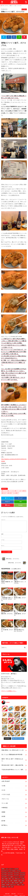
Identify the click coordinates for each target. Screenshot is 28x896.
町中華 (3, 820)
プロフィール (5, 799)
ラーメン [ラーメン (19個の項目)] (22, 876)
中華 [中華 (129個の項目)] (10, 878)
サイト (2, 545)
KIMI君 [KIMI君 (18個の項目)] (3, 868)
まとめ (3, 790)
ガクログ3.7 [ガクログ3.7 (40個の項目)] (16, 874)
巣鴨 (25, 490)
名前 (2, 534)
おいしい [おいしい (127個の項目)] (11, 868)
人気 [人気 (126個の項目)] (13, 878)
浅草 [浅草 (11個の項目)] (2, 882)
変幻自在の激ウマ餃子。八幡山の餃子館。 (13, 765)
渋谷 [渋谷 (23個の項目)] (5, 882)
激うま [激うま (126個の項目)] (9, 882)
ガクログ (4, 490)
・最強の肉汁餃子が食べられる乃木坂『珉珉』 (13, 845)
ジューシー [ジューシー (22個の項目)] (16, 876)
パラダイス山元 (6, 794)
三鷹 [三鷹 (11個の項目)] (2, 878)
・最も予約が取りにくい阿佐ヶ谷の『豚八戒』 (13, 847)
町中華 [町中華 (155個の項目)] (7, 884)
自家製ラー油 (11, 493)
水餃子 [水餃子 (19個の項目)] (23, 880)
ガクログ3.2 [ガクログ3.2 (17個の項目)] (10, 872)
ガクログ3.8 (11, 490)
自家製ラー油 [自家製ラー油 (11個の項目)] (4, 886)
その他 (3, 785)
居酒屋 (3, 812)
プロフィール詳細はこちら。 (9, 691)
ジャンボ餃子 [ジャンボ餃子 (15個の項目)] (10, 876)
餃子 (17, 493)
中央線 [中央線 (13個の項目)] (6, 878)
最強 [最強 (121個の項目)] (19, 880)
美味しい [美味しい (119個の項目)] (19, 884)
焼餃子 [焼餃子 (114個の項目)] (21, 882)
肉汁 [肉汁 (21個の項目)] (23, 884)
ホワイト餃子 (19, 490)
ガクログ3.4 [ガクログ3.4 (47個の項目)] (22, 872)
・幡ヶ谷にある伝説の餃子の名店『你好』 (12, 843)
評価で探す (13, 893)
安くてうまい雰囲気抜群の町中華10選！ (12, 754)
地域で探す (7, 893)
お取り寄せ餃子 (6, 781)
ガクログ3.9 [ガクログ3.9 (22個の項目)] (4, 876)
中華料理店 (5, 807)
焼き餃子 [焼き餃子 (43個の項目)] (17, 882)
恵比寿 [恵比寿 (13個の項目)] (3, 880)
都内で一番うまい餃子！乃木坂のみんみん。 (12, 759)
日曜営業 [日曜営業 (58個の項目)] (15, 880)
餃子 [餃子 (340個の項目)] (12, 886)
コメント (3, 519)
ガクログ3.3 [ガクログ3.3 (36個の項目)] (16, 872)
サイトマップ (20, 893)
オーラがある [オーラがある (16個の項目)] (12, 870)
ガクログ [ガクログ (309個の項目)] (18, 870)
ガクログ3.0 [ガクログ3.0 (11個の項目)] (4, 872)
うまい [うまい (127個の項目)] (7, 868)
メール (2, 539)
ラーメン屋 (5, 803)
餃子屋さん (5, 488)
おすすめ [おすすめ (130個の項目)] (16, 868)
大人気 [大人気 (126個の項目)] (23, 878)
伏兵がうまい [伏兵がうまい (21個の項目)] (17, 878)
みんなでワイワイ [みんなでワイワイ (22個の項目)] (5, 870)
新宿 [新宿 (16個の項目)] (11, 880)
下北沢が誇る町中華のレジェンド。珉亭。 (13, 769)
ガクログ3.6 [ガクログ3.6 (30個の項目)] (10, 874)
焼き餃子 (4, 493)
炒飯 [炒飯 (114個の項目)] (13, 882)
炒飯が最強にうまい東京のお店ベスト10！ (13, 750)
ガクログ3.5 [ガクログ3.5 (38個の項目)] (4, 874)
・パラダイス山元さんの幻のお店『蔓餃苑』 (13, 842)
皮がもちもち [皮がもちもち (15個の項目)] (13, 884)
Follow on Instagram (18, 738)
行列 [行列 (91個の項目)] (9, 886)
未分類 (3, 816)
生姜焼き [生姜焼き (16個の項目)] (3, 884)
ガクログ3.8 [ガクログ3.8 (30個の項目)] (22, 874)
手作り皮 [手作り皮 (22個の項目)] (7, 880)
